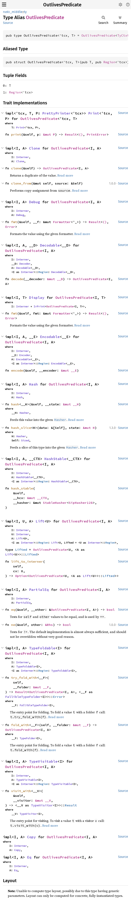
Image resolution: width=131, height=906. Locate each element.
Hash (33, 384)
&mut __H (71, 404)
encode (17, 370)
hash (15, 404)
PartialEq (39, 589)
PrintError (97, 134)
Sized (25, 440)
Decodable (50, 245)
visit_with (21, 791)
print (16, 134)
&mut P (49, 134)
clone (16, 168)
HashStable (55, 458)
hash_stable (22, 488)
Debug (34, 202)
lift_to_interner (27, 561)
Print (93, 113)
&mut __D (55, 279)
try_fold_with (24, 678)
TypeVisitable (43, 761)
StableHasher (55, 503)
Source (8, 23)
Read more (65, 175)
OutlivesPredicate (62, 5)
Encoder (24, 355)
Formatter (62, 222)
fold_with (20, 725)
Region (109, 62)
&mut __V (43, 800)
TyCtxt (123, 35)
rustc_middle (12, 12)
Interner (22, 157)
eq (13, 610)
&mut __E (69, 370)
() (81, 134)
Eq (29, 857)
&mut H (89, 428)
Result (71, 134)
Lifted (21, 550)
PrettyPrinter (56, 113)
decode (17, 279)
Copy (31, 837)
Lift (40, 521)
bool (111, 610)
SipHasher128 (81, 503)
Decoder (24, 263)
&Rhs (49, 625)
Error (10, 227)
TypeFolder (27, 738)
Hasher (24, 413)
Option (21, 576)
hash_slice (21, 428)
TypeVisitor (42, 805)
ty (25, 12)
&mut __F (41, 687)
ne (13, 625)
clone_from (21, 183)
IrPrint (39, 306)
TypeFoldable (42, 648)
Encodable (50, 336)
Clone (34, 148)
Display (36, 297)
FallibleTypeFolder (23, 697)
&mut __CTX (37, 498)
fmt (14, 222)
